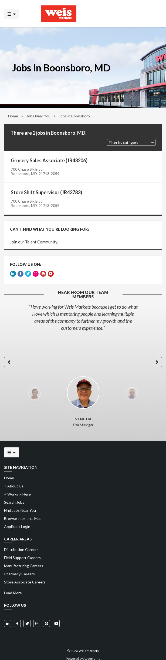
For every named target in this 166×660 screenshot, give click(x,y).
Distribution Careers (21, 542)
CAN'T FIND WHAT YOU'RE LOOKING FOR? (48, 227)
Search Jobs (14, 494)
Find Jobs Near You (20, 502)
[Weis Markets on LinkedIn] (7, 615)
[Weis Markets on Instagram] (36, 615)
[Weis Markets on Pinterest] (46, 615)
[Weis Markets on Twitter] (27, 615)
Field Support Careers (22, 550)
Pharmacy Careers (19, 566)
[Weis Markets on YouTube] (56, 615)
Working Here (17, 486)
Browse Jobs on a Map (23, 511)
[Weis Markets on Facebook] (17, 615)
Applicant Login (17, 519)
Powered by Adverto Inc (83, 651)
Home (13, 116)
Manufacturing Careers (23, 558)
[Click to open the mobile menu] (11, 14)
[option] (83, 310)
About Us (13, 478)
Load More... (14, 585)
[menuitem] (83, 542)
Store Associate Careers (25, 574)
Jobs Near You (38, 116)
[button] (131, 142)
